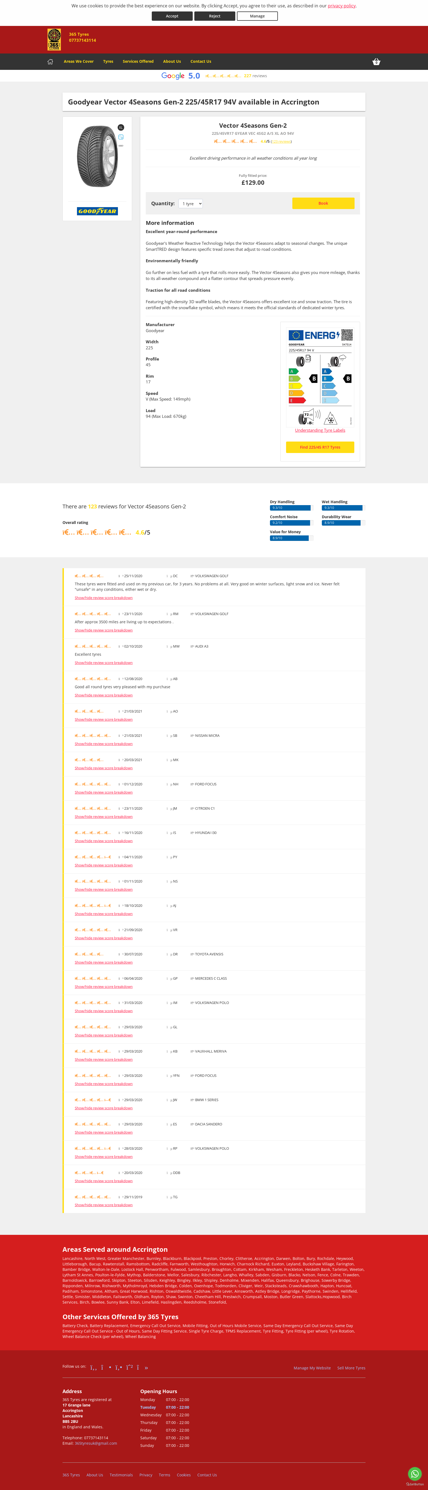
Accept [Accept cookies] (172, 16)
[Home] (50, 61)
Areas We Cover (79, 61)
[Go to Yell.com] (118, 1367)
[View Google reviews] (214, 76)
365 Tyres (71, 1474)
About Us (172, 61)
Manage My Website (312, 1367)
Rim (150, 376)
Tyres (108, 61)
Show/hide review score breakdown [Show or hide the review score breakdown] (104, 597)
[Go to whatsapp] (415, 1474)
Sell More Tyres (351, 1367)
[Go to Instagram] (106, 1367)
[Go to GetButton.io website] (415, 1484)
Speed (152, 393)
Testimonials (121, 1474)
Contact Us (201, 61)
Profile (152, 359)
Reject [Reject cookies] (215, 16)
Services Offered (138, 61)
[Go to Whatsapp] (129, 1367)
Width (152, 341)
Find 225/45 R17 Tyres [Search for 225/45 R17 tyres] (320, 447)
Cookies (184, 1474)
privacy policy (342, 6)
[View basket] (376, 61)
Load (151, 410)
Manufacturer (160, 324)
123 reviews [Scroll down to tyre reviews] (281, 141)
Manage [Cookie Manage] (257, 16)
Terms (164, 1474)
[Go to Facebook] (93, 1367)
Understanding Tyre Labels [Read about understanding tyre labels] (320, 430)
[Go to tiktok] (142, 1367)
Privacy (145, 1474)
